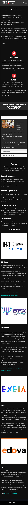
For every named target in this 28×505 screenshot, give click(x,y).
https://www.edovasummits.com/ (10, 493)
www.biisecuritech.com (6, 370)
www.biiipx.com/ (4, 292)
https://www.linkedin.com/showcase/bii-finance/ (11, 373)
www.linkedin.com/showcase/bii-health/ (9, 295)
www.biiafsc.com (18, 368)
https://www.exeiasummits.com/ (10, 435)
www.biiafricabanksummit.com (7, 368)
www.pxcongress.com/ (13, 292)
